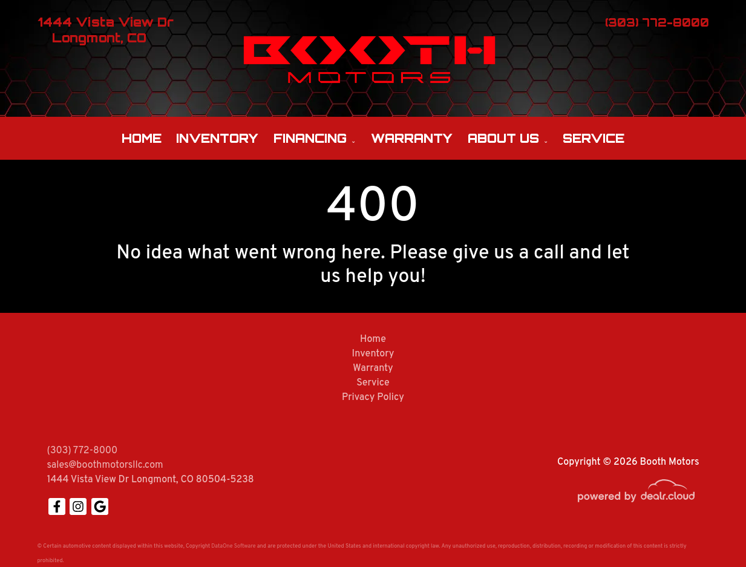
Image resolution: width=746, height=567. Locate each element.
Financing (310, 138)
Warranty (412, 138)
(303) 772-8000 (82, 451)
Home (142, 138)
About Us (503, 138)
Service (593, 138)
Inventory (217, 138)
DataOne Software (233, 546)
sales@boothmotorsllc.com (105, 465)
